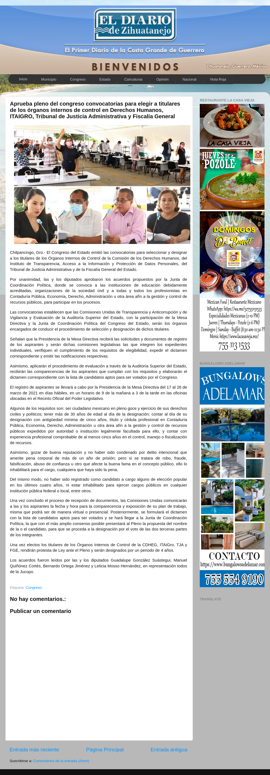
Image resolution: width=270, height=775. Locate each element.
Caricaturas (133, 79)
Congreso (77, 79)
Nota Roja (218, 79)
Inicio (23, 79)
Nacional (189, 79)
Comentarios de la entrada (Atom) (61, 761)
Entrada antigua (169, 749)
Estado (104, 79)
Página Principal (105, 749)
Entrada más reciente (34, 749)
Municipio (48, 79)
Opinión (162, 79)
